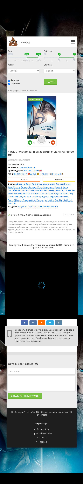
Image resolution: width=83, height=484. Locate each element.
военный (56, 173)
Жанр (11, 64)
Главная (43, 441)
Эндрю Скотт (49, 184)
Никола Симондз (23, 200)
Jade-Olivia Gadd (52, 200)
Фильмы (15, 80)
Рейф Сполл (37, 184)
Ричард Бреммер (29, 187)
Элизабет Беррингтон (18, 190)
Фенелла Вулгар (63, 184)
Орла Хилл (34, 190)
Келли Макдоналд (45, 187)
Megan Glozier (60, 193)
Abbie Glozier (48, 193)
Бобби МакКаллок (22, 193)
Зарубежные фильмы (27, 206)
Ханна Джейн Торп (34, 196)
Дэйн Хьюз (36, 193)
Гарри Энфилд (61, 187)
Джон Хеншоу (14, 187)
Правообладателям (43, 433)
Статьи (42, 437)
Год (10, 51)
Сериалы (15, 83)
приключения (20, 173)
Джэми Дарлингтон (52, 196)
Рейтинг (48, 51)
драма (33, 173)
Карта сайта (42, 429)
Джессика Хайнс (23, 184)
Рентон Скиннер (46, 190)
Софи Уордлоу (37, 200)
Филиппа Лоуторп (27, 167)
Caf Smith (64, 200)
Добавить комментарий (25, 396)
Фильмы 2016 (52, 206)
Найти (50, 82)
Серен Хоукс (19, 196)
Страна (48, 64)
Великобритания (31, 170)
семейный (44, 173)
